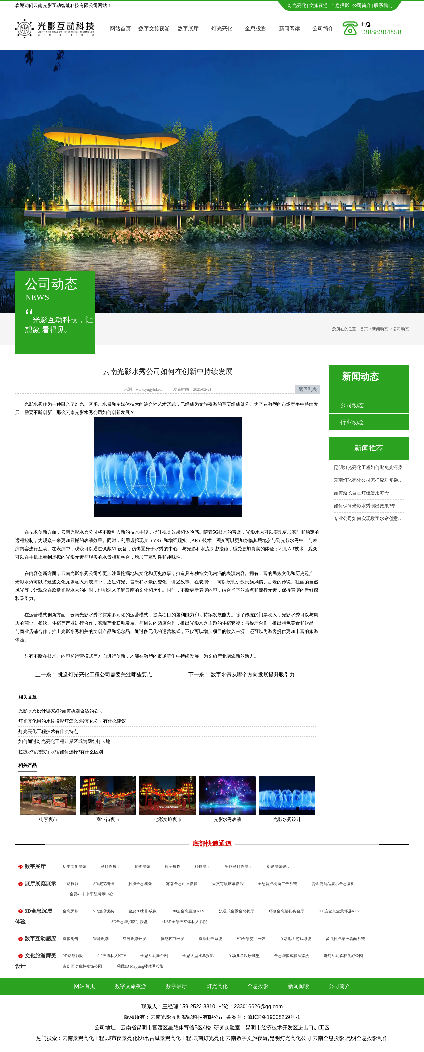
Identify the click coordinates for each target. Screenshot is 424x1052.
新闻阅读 (289, 28)
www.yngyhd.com (150, 389)
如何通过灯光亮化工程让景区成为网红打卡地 (64, 741)
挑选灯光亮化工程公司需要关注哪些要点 (104, 674)
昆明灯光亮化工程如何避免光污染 (368, 467)
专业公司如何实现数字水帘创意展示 (369, 518)
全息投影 (340, 5)
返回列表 (308, 389)
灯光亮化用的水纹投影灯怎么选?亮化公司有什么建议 (72, 721)
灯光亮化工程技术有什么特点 (48, 731)
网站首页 (120, 28)
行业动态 (352, 422)
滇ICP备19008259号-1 (273, 1017)
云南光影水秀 (84, 614)
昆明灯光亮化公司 (290, 1038)
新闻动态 (380, 329)
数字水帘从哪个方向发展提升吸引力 (252, 674)
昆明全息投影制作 (367, 1038)
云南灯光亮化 (208, 1038)
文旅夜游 (318, 5)
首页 (364, 329)
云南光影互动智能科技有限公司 (187, 1017)
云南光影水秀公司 (79, 573)
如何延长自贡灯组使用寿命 (361, 493)
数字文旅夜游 (154, 28)
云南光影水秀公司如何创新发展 (98, 412)
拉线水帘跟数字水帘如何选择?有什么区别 (60, 751)
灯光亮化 (297, 5)
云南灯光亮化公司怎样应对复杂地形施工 (369, 480)
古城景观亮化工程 (170, 1038)
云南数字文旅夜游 (247, 1038)
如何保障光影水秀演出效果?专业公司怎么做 (369, 505)
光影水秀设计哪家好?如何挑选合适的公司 (60, 711)
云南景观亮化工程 (83, 1038)
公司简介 (361, 5)
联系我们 (383, 5)
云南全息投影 (328, 1038)
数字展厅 (188, 28)
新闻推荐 (368, 448)
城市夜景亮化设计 (127, 1038)
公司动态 (352, 405)
